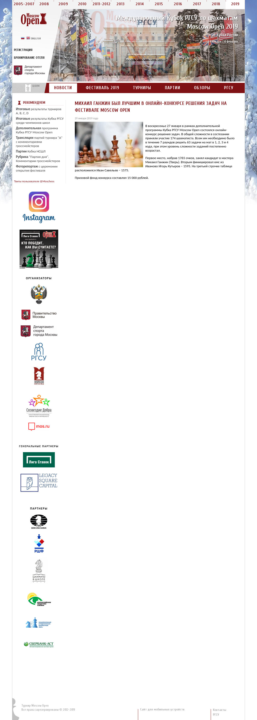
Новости (63, 87)
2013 (120, 4)
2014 (140, 4)
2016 (178, 4)
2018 (216, 4)
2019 (235, 4)
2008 (44, 4)
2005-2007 (24, 4)
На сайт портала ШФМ (29, 88)
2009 (63, 4)
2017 (197, 4)
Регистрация (23, 50)
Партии (172, 87)
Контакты (219, 710)
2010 (82, 4)
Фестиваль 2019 (102, 87)
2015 (159, 4)
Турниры (142, 87)
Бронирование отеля (29, 58)
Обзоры (202, 87)
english (36, 38)
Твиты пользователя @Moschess (34, 181)
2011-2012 (102, 4)
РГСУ (228, 87)
